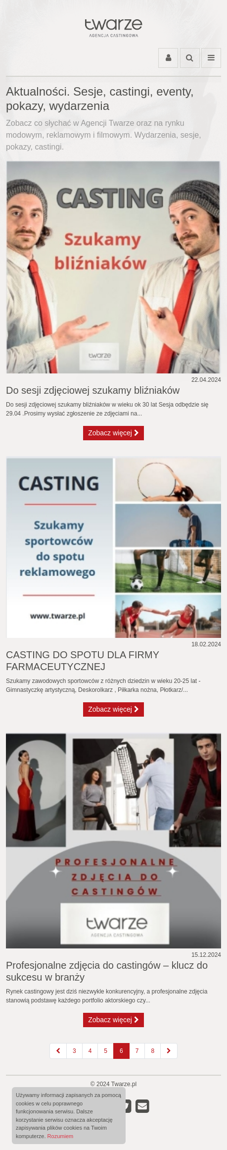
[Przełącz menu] (211, 58)
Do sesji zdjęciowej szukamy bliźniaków (93, 390)
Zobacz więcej (113, 433)
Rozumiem (60, 1136)
